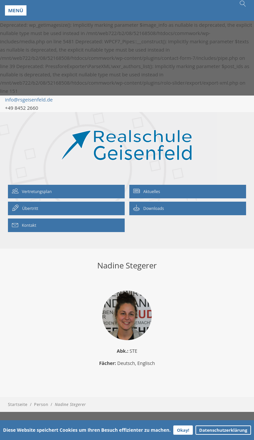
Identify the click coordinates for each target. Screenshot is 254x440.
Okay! (183, 430)
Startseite (17, 404)
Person (41, 404)
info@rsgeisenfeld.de (29, 99)
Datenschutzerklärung (223, 430)
